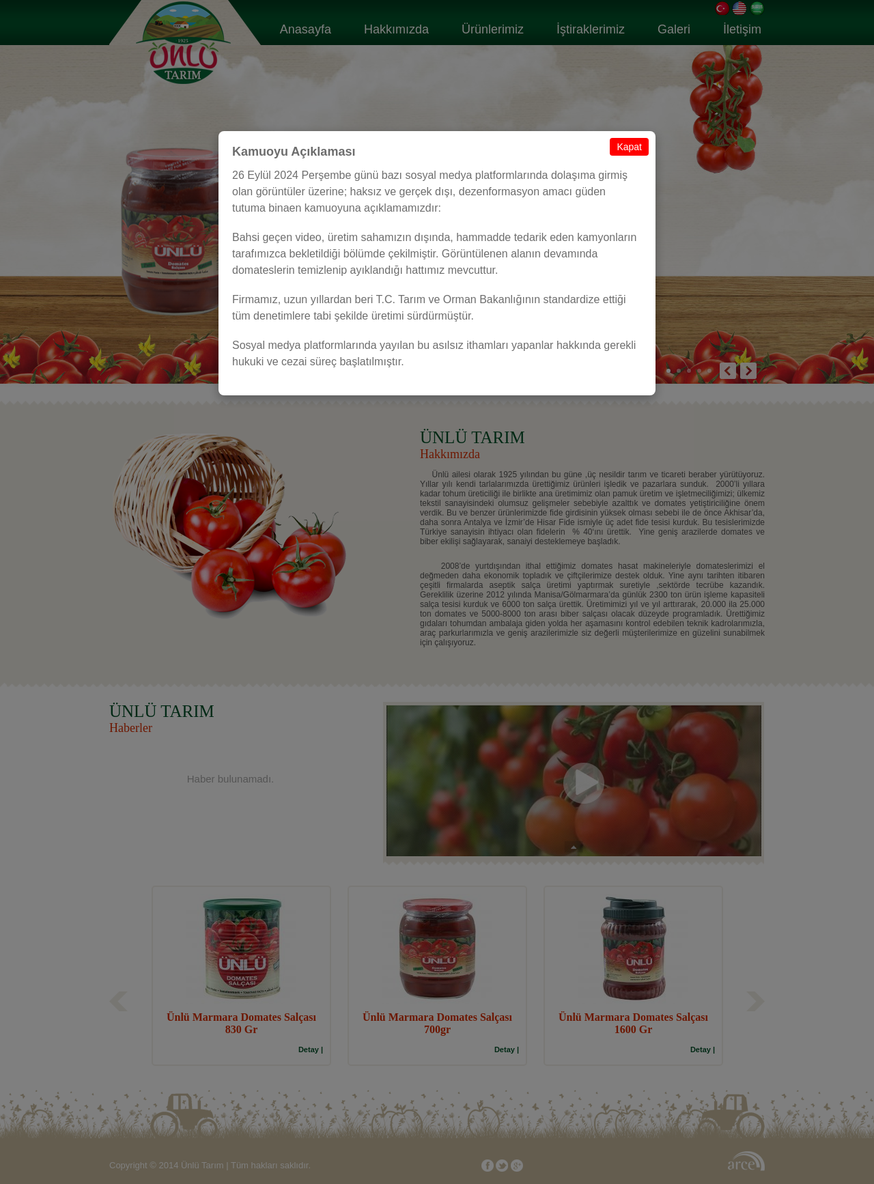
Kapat (629, 146)
